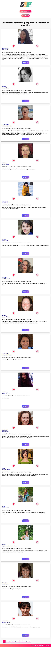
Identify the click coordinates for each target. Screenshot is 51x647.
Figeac (3, 584)
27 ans (6, 240)
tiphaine (4, 315)
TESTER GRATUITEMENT (25, 11)
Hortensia (4, 163)
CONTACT (47, 645)
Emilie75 (4, 239)
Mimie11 (4, 392)
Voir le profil (25, 62)
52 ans (7, 584)
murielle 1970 (5, 353)
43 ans (7, 431)
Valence (4, 317)
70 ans (9, 126)
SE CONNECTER (25, 15)
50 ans (7, 87)
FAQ (32, 645)
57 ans (6, 49)
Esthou (3, 506)
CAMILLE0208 (5, 124)
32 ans (8, 317)
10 (29, 641)
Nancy (3, 87)
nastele (3, 468)
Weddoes (4, 86)
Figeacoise (4, 582)
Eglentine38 (4, 430)
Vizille (3, 431)
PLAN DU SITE (40, 645)
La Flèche (4, 202)
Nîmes (3, 507)
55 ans (9, 355)
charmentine (5, 201)
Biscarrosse (4, 126)
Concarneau (4, 355)
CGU (35, 645)
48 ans (7, 393)
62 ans (7, 164)
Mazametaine (5, 621)
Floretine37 (4, 277)
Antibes (3, 393)
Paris (3, 240)
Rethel (3, 164)
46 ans (15, 546)
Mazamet (4, 622)
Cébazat (4, 278)
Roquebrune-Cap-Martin (7, 546)
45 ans (8, 278)
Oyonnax (4, 469)
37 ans (8, 622)
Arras (3, 49)
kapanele (4, 544)
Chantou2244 (5, 48)
